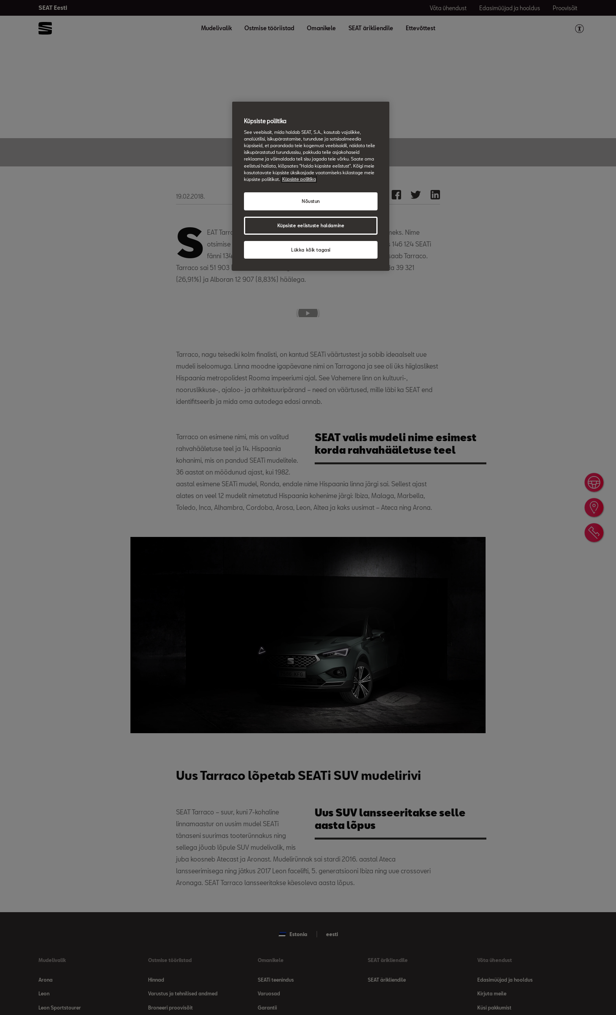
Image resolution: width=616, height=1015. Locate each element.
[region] (310, 186)
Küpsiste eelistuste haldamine (311, 225)
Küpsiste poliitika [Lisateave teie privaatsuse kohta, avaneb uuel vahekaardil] (299, 179)
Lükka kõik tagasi (310, 249)
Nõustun (311, 201)
